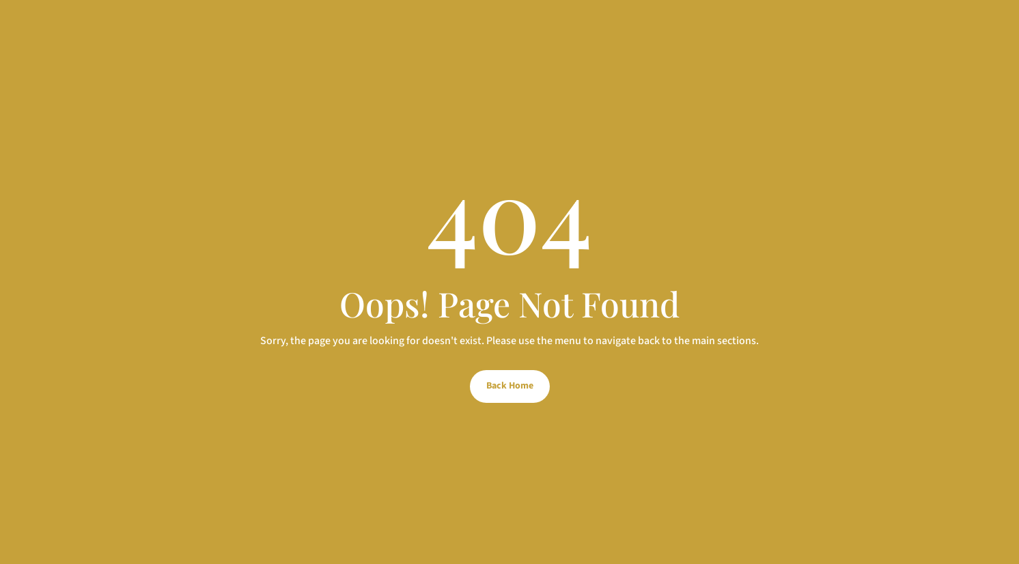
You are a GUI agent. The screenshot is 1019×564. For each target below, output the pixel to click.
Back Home (509, 386)
